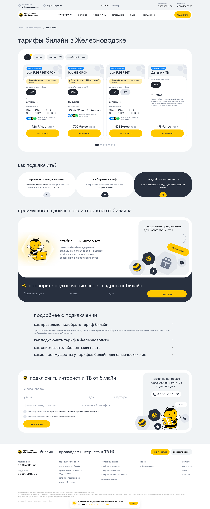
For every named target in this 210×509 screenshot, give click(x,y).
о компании (187, 466)
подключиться (36, 424)
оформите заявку (105, 187)
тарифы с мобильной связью (114, 474)
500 (125, 92)
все (28, 56)
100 (114, 92)
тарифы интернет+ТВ (110, 470)
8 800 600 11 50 (165, 6)
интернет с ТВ (55, 57)
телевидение (118, 15)
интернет (82, 15)
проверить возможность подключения (70, 472)
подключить (42, 133)
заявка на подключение (69, 478)
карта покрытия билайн (69, 466)
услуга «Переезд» (67, 482)
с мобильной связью (77, 57)
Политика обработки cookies (164, 494)
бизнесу (185, 470)
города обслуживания (69, 462)
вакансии (186, 474)
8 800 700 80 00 (184, 6)
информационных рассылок (35, 497)
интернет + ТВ (99, 15)
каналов (34, 102)
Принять (133, 503)
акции (133, 15)
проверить (167, 294)
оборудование (148, 15)
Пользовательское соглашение (143, 494)
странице (70, 497)
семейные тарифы (109, 479)
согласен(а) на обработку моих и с (63, 412)
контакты (186, 462)
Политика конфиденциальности (62, 494)
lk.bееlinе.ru (90, 492)
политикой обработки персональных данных (83, 412)
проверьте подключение (36, 185)
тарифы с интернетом (111, 466)
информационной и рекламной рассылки (60, 417)
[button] (97, 145)
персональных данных (57, 412)
